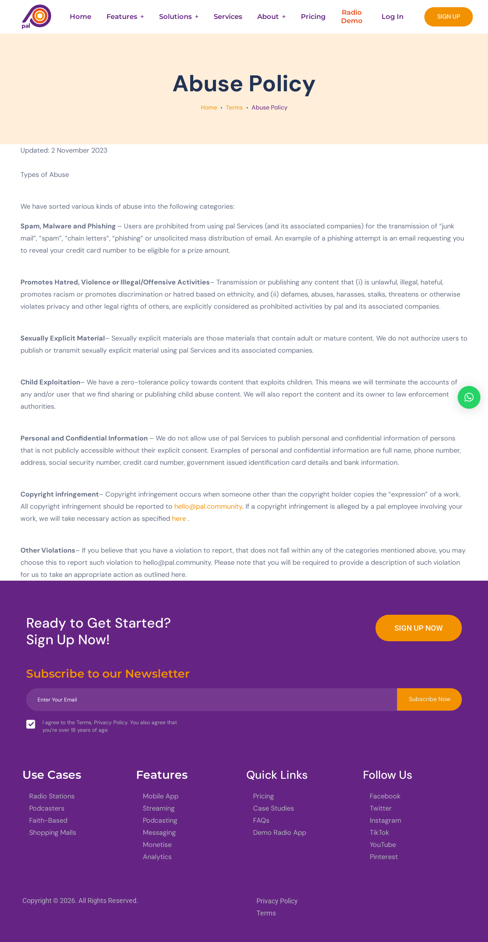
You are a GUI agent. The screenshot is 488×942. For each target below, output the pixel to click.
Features (121, 16)
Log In (393, 16)
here (179, 518)
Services (228, 16)
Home (80, 16)
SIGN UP (448, 16)
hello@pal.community (208, 506)
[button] (469, 397)
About (268, 16)
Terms (234, 107)
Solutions (175, 16)
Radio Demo (352, 16)
